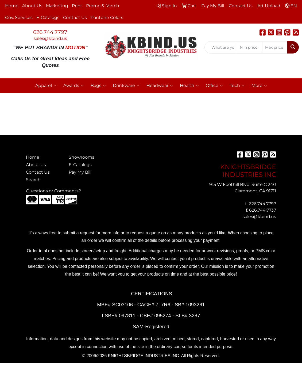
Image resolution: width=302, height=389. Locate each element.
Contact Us (75, 17)
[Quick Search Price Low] (249, 47)
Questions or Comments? (53, 190)
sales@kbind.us (50, 38)
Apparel (45, 85)
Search (33, 179)
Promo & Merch (102, 5)
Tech (237, 85)
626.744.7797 (50, 32)
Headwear (159, 85)
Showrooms (81, 157)
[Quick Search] (220, 47)
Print (77, 5)
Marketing (57, 5)
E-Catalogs (47, 17)
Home (11, 5)
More (259, 85)
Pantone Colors (107, 17)
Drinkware (126, 85)
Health (189, 85)
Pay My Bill (80, 172)
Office (214, 85)
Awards (73, 85)
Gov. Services (19, 17)
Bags (98, 85)
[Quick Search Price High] (275, 47)
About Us (32, 5)
